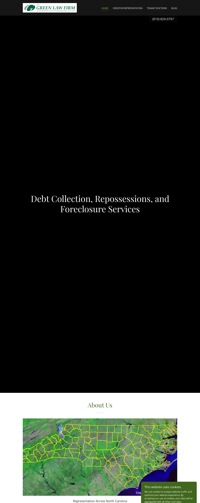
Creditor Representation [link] (127, 8)
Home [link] (105, 8)
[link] (50, 7)
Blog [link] (174, 8)
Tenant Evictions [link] (157, 8)
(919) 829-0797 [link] (163, 19)
